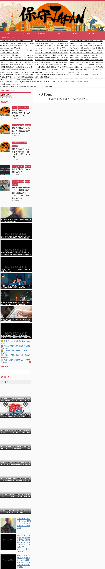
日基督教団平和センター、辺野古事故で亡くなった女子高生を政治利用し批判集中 (52, 69)
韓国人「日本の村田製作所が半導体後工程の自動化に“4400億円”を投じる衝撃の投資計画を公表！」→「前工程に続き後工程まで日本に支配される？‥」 (52, 62)
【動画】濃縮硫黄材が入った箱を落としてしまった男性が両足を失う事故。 (17, 67)
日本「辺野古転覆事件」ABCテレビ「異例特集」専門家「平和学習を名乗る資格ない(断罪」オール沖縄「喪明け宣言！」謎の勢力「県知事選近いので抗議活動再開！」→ (52, 43)
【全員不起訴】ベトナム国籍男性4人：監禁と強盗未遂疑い (17, 57)
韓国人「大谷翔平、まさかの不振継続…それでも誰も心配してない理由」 (21, 149)
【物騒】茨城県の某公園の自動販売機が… (13, 69)
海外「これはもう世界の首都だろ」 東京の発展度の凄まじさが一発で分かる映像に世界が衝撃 (87, 48)
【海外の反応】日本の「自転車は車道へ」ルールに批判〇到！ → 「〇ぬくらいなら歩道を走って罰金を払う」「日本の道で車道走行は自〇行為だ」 (87, 41)
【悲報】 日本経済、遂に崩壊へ (9, 53)
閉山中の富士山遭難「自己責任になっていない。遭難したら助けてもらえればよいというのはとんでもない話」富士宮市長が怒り (17, 50)
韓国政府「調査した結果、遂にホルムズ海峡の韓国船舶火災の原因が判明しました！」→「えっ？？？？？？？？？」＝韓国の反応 (52, 60)
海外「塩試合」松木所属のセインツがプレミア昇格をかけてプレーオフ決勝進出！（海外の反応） (52, 53)
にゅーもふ (58, 33)
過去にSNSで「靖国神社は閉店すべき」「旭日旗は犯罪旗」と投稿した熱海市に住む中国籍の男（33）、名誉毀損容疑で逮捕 (52, 57)
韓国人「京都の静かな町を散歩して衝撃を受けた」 (85, 55)
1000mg (75, 33)
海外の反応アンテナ (8, 38)
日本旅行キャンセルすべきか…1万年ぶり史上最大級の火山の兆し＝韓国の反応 (87, 45)
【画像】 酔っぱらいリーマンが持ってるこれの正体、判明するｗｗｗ (17, 60)
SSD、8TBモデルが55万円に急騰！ (11, 48)
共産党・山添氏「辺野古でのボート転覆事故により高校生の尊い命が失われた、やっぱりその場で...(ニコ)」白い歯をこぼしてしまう (52, 41)
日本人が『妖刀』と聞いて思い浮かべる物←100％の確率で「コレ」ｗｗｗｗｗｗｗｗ (17, 55)
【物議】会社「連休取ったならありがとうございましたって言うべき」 (17, 64)
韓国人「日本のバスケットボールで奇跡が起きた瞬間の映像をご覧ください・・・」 (87, 69)
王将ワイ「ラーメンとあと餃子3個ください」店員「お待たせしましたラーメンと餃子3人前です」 (17, 62)
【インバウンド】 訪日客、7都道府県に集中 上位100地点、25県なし (17, 43)
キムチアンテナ (25, 33)
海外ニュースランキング (8, 97)
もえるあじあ (92, 33)
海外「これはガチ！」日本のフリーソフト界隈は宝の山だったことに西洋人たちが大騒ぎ (52, 50)
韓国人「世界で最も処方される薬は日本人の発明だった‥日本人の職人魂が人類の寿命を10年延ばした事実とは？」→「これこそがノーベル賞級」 (87, 50)
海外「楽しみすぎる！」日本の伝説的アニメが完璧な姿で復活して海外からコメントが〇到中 (87, 53)
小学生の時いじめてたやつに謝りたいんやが (13, 45)
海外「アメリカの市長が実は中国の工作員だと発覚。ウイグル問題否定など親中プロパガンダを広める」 (52, 64)
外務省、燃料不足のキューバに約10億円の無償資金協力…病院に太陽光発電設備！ (52, 45)
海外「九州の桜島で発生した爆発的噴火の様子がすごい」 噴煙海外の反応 (52, 55)
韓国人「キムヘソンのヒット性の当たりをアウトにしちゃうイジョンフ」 (87, 43)
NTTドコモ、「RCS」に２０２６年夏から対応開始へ (51, 48)
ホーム (8, 33)
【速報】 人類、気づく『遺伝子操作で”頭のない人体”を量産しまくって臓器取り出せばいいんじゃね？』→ (17, 41)
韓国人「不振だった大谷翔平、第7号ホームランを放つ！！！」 (20, 112)
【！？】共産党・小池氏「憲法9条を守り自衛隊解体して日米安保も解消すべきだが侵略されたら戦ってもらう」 (52, 67)
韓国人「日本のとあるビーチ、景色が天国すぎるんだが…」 (20, 129)
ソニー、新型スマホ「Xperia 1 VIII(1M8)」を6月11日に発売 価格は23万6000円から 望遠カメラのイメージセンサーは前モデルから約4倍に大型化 (87, 67)
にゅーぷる (41, 33)
